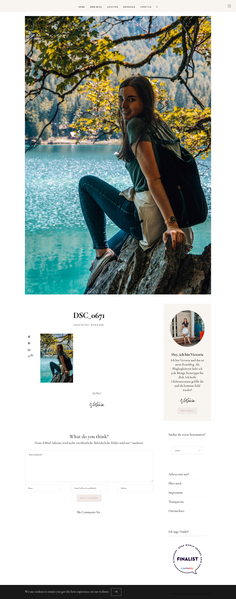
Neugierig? (187, 410)
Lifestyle (145, 7)
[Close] (116, 592)
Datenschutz (176, 511)
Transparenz (176, 502)
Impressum (175, 492)
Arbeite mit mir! (178, 474)
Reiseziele (129, 7)
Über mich (96, 7)
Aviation (112, 7)
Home (82, 7)
